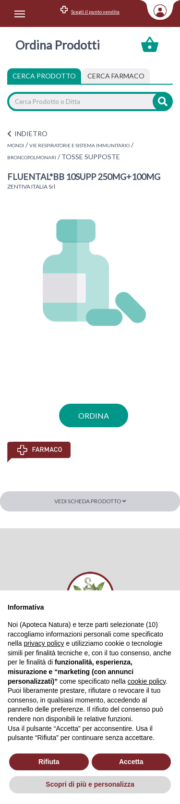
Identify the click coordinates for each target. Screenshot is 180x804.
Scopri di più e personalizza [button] (90, 784)
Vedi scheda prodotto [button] (90, 501)
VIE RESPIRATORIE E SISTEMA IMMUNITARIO (79, 145)
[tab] (116, 76)
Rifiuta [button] (49, 762)
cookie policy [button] (147, 681)
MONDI (15, 145)
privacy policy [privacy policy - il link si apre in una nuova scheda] (44, 643)
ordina (93, 415)
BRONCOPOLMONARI (31, 157)
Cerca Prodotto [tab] (44, 76)
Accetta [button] (131, 762)
